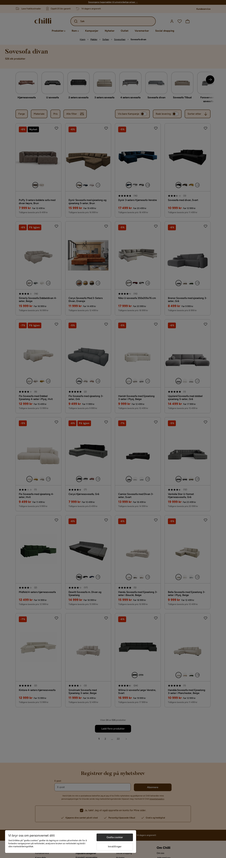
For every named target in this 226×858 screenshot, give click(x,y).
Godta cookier (115, 837)
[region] (70, 841)
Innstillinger (115, 846)
